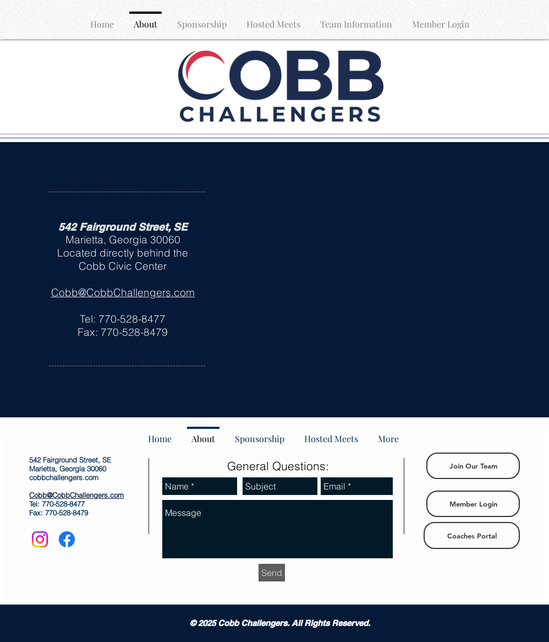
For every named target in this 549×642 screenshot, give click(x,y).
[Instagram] (40, 539)
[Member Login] (473, 504)
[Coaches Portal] (472, 535)
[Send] (272, 572)
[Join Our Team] (473, 466)
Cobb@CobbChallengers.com (123, 292)
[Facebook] (67, 539)
